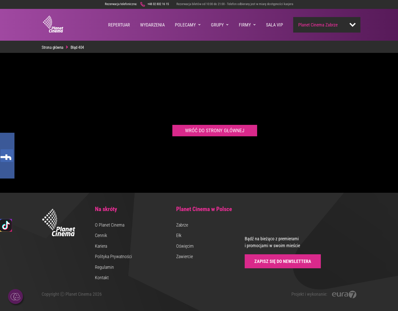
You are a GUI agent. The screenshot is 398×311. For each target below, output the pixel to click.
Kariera (101, 246)
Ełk (178, 235)
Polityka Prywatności (113, 256)
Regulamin (104, 267)
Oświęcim (185, 246)
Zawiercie (184, 256)
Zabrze (182, 225)
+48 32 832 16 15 (158, 4)
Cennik (101, 235)
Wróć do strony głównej (214, 130)
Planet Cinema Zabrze (318, 24)
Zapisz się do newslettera (282, 261)
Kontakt (102, 277)
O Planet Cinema (109, 225)
